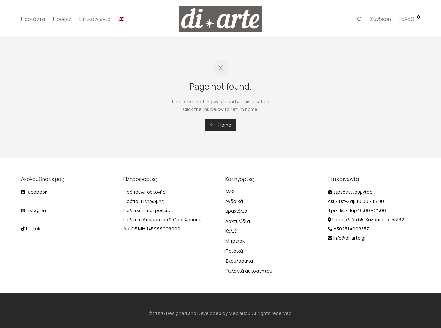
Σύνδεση (380, 19)
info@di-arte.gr (349, 238)
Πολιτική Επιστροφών (147, 210)
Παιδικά (234, 251)
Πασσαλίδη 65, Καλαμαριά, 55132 (367, 219)
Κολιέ (231, 231)
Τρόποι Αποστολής (144, 192)
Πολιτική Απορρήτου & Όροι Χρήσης (162, 219)
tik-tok (30, 229)
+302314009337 (350, 229)
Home (220, 125)
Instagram (34, 210)
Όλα (229, 191)
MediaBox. (240, 313)
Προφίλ (62, 19)
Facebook (34, 192)
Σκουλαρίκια (239, 261)
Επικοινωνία (95, 19)
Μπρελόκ (235, 241)
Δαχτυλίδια (237, 221)
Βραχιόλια (236, 211)
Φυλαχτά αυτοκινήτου (248, 271)
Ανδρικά (234, 201)
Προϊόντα (33, 19)
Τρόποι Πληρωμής (143, 201)
